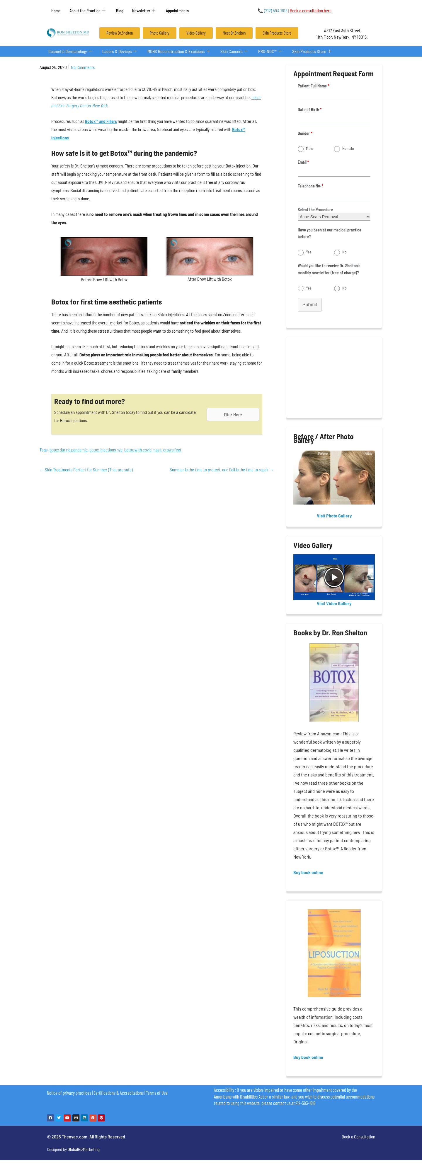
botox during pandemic (69, 449)
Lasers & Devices (120, 51)
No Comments (83, 67)
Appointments (177, 10)
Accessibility (224, 1090)
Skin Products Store (313, 51)
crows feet (172, 449)
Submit (309, 304)
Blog (119, 10)
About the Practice (87, 11)
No (344, 251)
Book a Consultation (358, 1136)
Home (56, 10)
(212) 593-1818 (272, 10)
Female (348, 148)
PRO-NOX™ (271, 51)
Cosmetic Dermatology (70, 51)
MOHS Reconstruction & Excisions (179, 51)
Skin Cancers (235, 51)
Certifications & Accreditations (118, 1093)
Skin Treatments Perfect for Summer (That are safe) (86, 469)
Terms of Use (157, 1093)
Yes (309, 251)
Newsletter (143, 11)
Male (309, 148)
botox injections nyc (105, 449)
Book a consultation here (310, 10)
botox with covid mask (142, 449)
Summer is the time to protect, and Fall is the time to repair (222, 469)
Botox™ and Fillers (101, 121)
